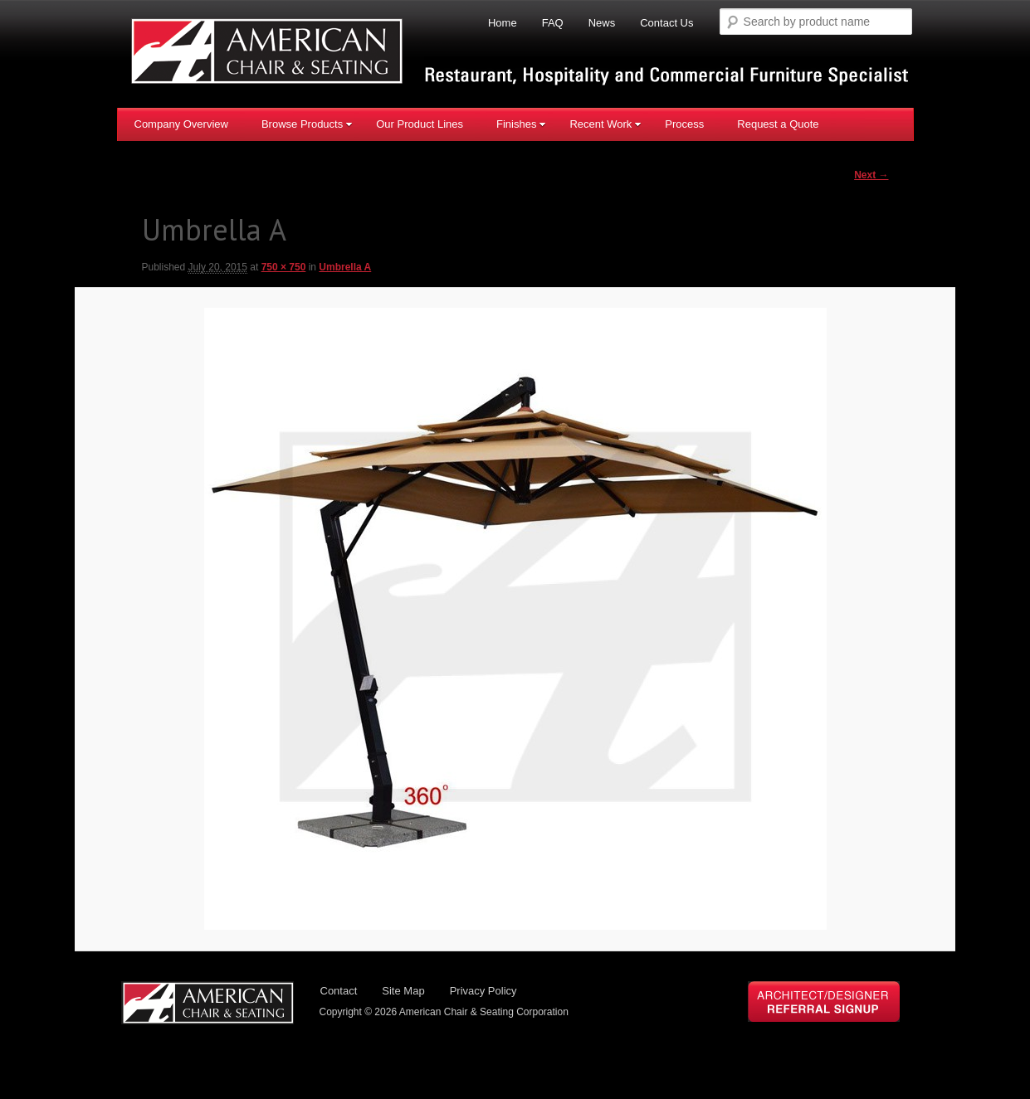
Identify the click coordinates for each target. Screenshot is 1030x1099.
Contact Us (666, 23)
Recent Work (605, 124)
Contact (339, 991)
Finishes (521, 124)
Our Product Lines (419, 124)
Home (502, 23)
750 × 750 (283, 268)
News (602, 23)
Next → (871, 175)
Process (684, 124)
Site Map (403, 991)
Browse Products (307, 124)
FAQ (553, 23)
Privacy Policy (483, 991)
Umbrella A (345, 268)
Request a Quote (777, 124)
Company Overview (181, 124)
